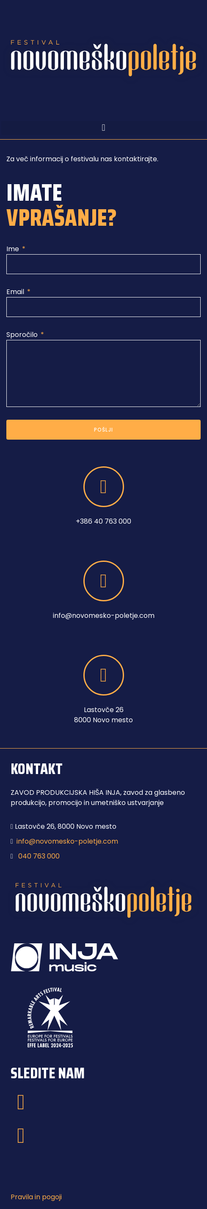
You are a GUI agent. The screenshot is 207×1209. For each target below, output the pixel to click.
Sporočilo (22, 334)
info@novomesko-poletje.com (67, 841)
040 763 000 (39, 856)
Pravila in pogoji (36, 1197)
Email (16, 292)
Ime (13, 249)
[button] (103, 128)
